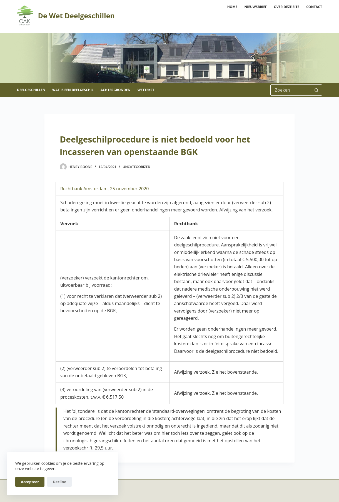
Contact (314, 6)
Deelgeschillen (31, 90)
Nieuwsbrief (255, 6)
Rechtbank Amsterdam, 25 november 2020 (104, 189)
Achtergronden (116, 90)
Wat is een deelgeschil (73, 90)
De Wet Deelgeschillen (76, 15)
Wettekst (146, 90)
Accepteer (30, 481)
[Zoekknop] (316, 90)
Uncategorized (136, 166)
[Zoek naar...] (291, 90)
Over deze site (286, 6)
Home (232, 6)
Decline (59, 481)
